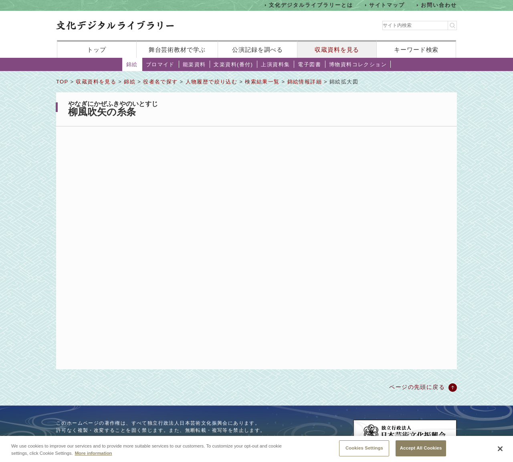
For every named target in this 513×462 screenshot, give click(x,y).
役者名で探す (160, 82)
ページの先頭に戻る (417, 387)
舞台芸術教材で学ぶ (177, 49)
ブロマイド (160, 64)
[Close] (500, 449)
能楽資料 (194, 64)
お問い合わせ (439, 5)
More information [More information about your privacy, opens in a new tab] (93, 453)
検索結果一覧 (262, 82)
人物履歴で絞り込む (212, 82)
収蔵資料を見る (337, 49)
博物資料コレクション (358, 64)
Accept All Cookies (421, 448)
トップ (96, 49)
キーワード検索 (416, 49)
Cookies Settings (364, 448)
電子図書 (309, 64)
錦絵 (132, 64)
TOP (62, 82)
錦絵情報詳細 (304, 82)
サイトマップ (387, 5)
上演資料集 (275, 64)
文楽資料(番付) (233, 64)
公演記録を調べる (257, 49)
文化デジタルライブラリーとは (311, 5)
